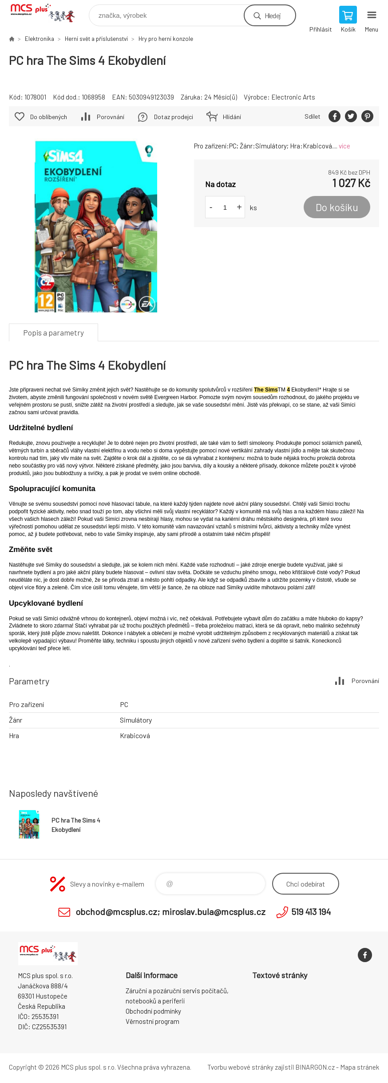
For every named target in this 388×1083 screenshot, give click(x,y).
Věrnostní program (152, 1021)
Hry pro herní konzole (166, 38)
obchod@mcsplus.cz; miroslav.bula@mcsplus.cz (170, 911)
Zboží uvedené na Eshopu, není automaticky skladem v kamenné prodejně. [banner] (48, 13)
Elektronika (39, 38)
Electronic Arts (293, 97)
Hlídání (232, 116)
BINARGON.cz (315, 1067)
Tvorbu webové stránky (240, 1067)
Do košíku (337, 207)
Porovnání (110, 116)
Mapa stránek (359, 1067)
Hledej (273, 15)
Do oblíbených (48, 116)
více (344, 146)
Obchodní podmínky (153, 1011)
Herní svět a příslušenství (96, 38)
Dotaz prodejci (173, 116)
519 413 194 (311, 911)
